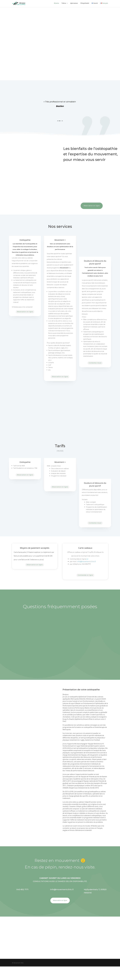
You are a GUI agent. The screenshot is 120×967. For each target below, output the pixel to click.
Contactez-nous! (95, 363)
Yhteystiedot (84, 4)
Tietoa (63, 4)
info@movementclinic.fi (86, 562)
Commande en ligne (85, 576)
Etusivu (56, 4)
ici (87, 559)
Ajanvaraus (74, 4)
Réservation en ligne (92, 206)
